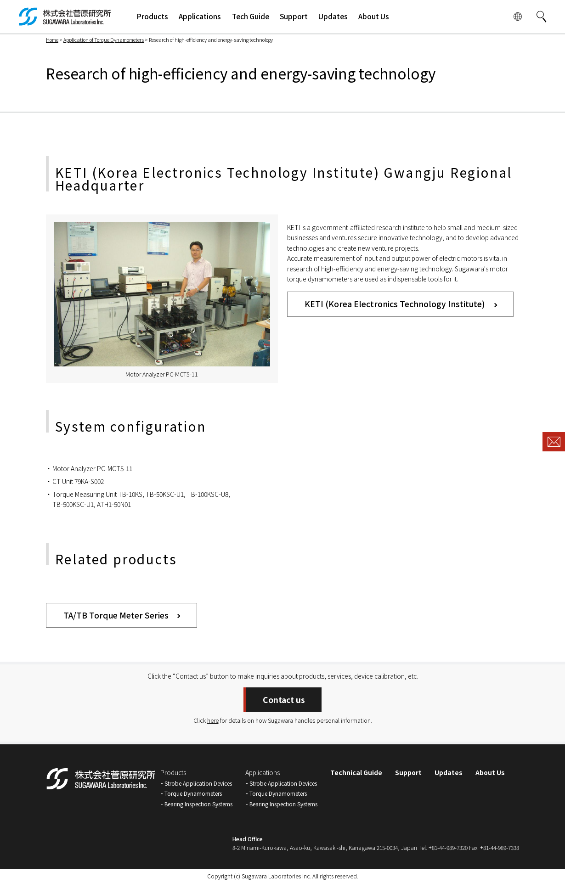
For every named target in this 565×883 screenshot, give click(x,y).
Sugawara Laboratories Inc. (276, 876)
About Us (490, 772)
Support (408, 772)
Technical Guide (356, 772)
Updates (449, 772)
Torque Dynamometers (193, 793)
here (213, 720)
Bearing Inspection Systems (198, 804)
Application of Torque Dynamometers (103, 39)
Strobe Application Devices (198, 783)
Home (52, 39)
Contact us (284, 699)
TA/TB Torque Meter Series (116, 615)
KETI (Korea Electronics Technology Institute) (395, 303)
